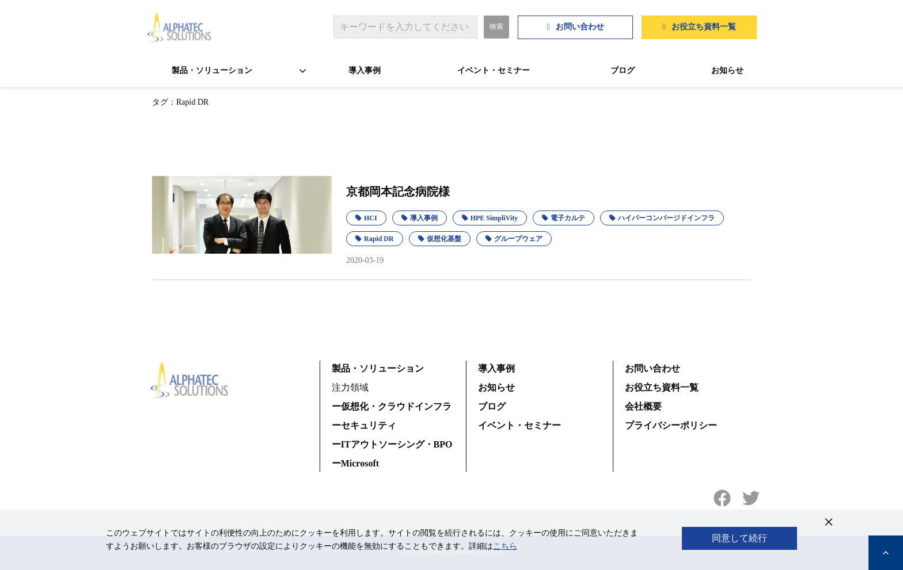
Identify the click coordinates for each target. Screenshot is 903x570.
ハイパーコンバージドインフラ (666, 218)
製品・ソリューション (212, 70)
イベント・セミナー (493, 70)
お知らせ (727, 70)
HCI (370, 218)
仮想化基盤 (444, 239)
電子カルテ (568, 218)
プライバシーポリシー (671, 425)
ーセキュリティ (364, 425)
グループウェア (518, 239)
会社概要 (643, 406)
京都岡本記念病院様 (398, 191)
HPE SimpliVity (494, 218)
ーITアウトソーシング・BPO (392, 444)
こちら (505, 546)
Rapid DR (379, 239)
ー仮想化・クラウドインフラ (391, 406)
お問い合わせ (580, 26)
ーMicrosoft (355, 463)
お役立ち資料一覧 (703, 26)
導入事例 (364, 70)
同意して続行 (739, 538)
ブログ (622, 70)
